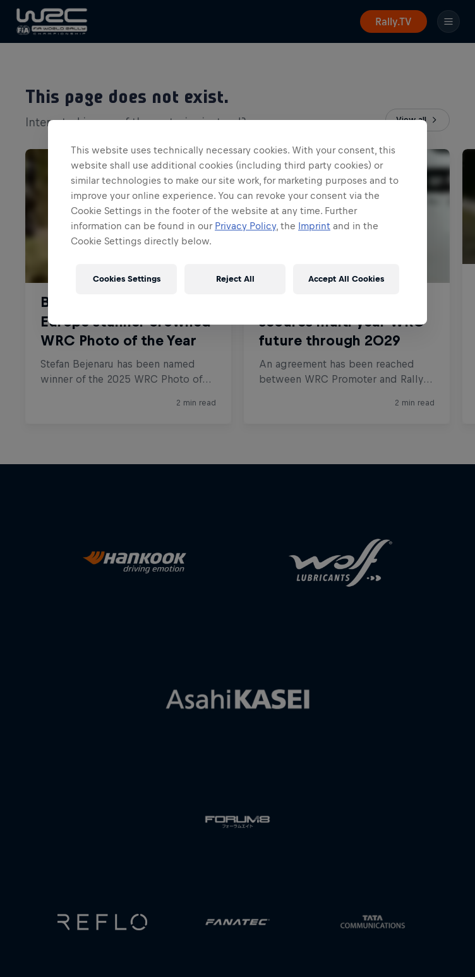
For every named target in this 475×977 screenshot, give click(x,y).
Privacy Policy (245, 225)
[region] (237, 222)
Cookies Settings (126, 279)
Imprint (314, 225)
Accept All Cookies (346, 279)
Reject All (235, 279)
